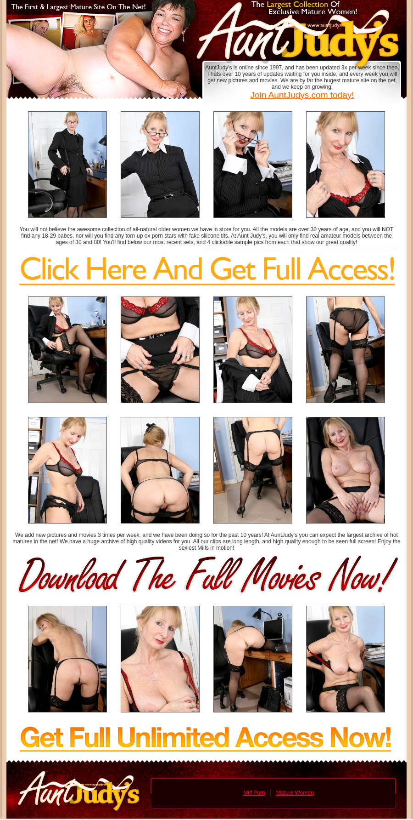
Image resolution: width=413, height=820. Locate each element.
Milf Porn (254, 793)
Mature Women (295, 793)
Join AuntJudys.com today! (302, 95)
